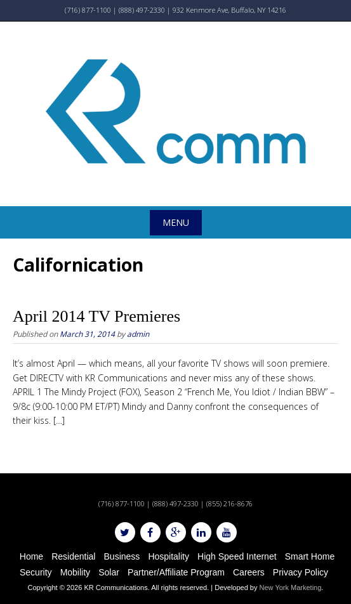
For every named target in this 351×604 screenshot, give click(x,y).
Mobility (75, 572)
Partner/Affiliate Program (176, 572)
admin (138, 334)
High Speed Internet (237, 556)
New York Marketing (291, 587)
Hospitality (168, 556)
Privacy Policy (300, 572)
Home (31, 556)
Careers (249, 572)
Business (122, 556)
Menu (175, 222)
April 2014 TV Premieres (96, 316)
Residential (73, 556)
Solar (108, 572)
